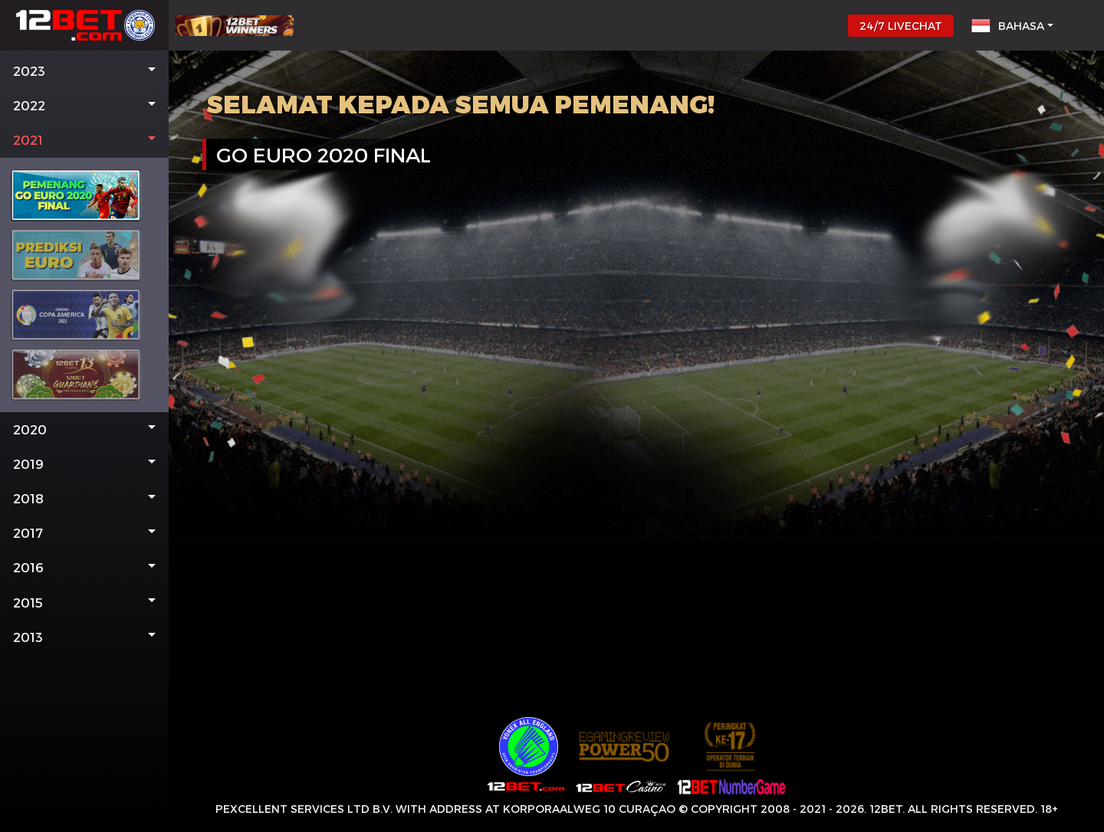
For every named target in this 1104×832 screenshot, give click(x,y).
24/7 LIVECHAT (900, 25)
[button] (84, 71)
